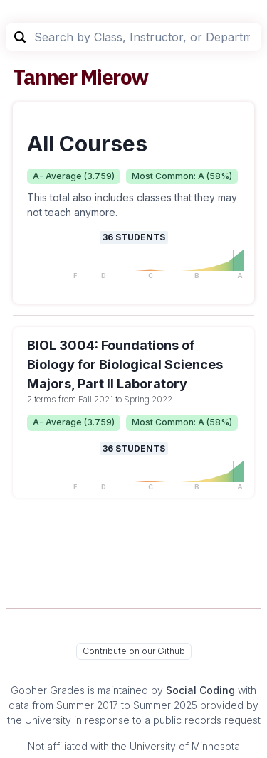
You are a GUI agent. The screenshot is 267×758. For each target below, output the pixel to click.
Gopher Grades (48, 690)
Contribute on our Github (134, 651)
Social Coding (200, 690)
